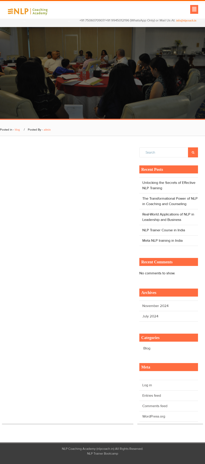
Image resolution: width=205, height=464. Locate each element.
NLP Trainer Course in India (163, 230)
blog (17, 129)
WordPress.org (153, 416)
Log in (147, 385)
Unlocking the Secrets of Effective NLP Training (168, 185)
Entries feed (151, 395)
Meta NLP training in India (162, 240)
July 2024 (150, 316)
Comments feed (154, 406)
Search (193, 152)
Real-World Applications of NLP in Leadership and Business (168, 217)
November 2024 (155, 306)
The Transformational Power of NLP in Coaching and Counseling (170, 201)
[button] (194, 9)
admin (47, 129)
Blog (146, 348)
